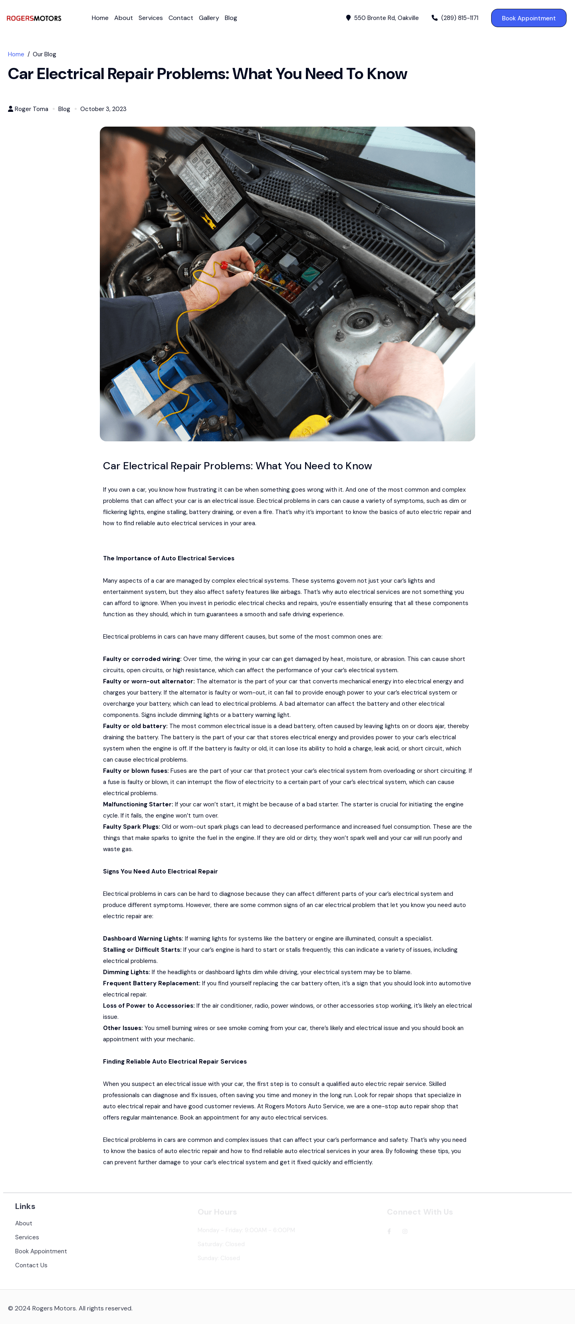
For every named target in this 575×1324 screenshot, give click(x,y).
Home (100, 18)
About (123, 18)
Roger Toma (31, 109)
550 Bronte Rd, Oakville (382, 18)
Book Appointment (529, 18)
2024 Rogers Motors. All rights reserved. (74, 1313)
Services (151, 18)
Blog (231, 18)
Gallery (209, 18)
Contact (181, 18)
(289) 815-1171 (455, 18)
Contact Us (31, 1270)
